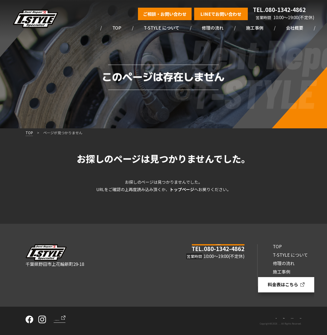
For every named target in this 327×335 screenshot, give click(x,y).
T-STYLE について (161, 27)
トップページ (182, 189)
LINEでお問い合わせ (220, 14)
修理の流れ (213, 27)
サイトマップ (292, 317)
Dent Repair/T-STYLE (270, 323)
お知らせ (209, 317)
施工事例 (254, 27)
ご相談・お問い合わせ (164, 14)
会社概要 (294, 27)
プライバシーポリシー (261, 317)
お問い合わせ (230, 317)
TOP (116, 27)
